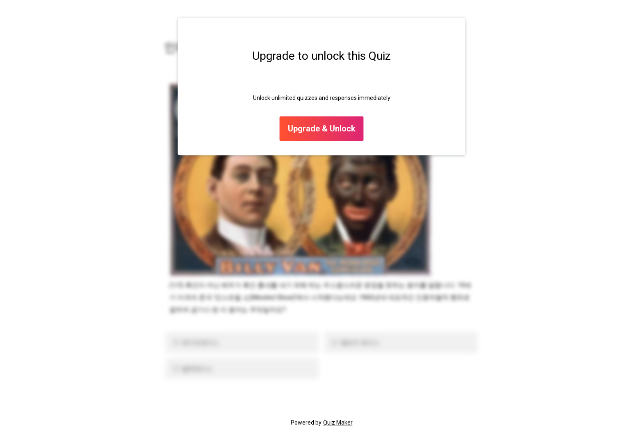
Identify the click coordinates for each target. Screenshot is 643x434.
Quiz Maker (338, 422)
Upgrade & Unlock (322, 129)
